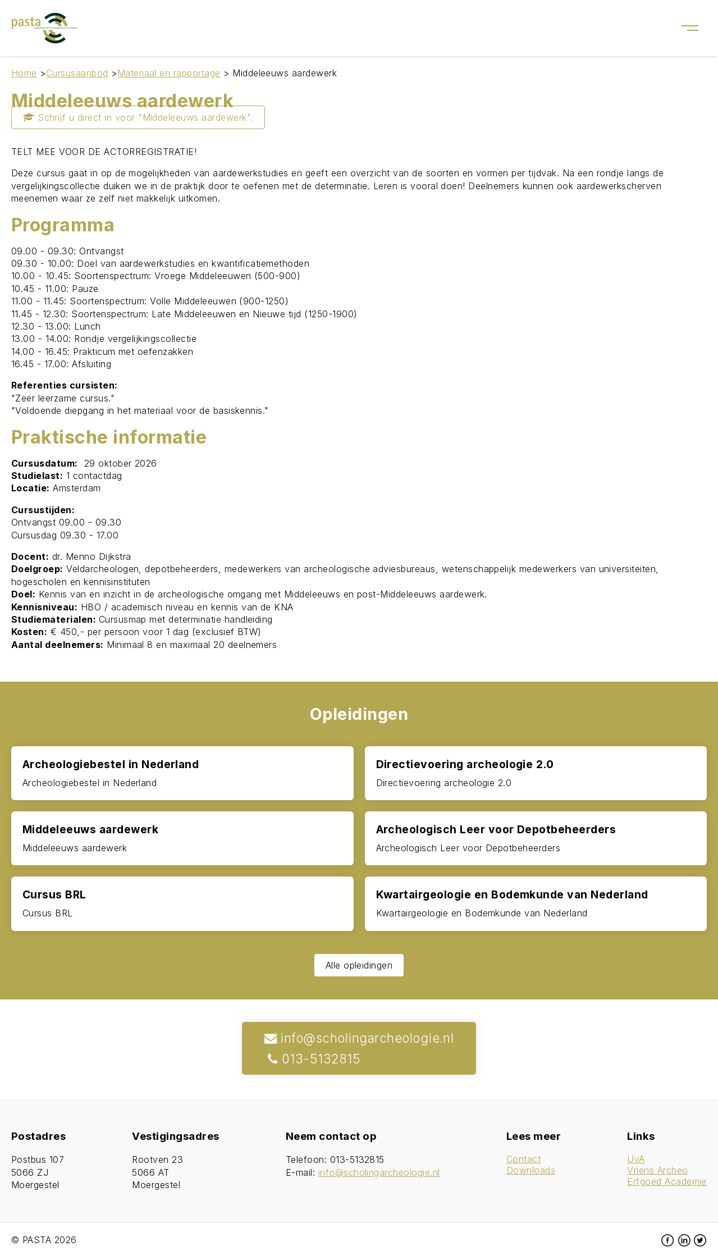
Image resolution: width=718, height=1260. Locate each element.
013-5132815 (312, 1058)
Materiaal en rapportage (169, 73)
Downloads (530, 1170)
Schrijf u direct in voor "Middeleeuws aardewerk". (138, 117)
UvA (635, 1159)
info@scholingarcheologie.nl (359, 1038)
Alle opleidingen (359, 965)
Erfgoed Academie (667, 1181)
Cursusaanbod (77, 73)
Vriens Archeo (657, 1170)
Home (24, 73)
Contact (523, 1159)
